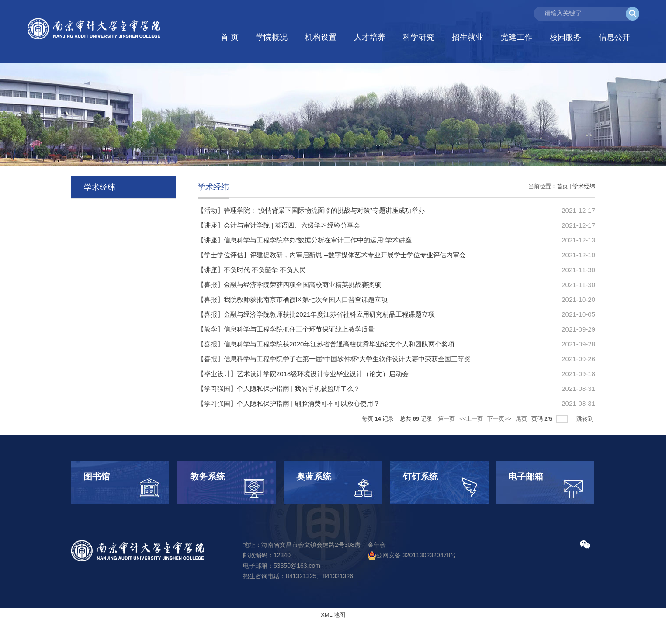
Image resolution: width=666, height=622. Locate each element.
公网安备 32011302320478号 (412, 555)
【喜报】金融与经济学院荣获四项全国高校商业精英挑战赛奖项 (289, 284)
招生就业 (467, 37)
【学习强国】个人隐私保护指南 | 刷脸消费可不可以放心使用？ (289, 403)
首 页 (230, 37)
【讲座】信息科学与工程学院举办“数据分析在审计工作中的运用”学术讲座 (305, 240)
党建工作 (516, 37)
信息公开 (614, 37)
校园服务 (565, 37)
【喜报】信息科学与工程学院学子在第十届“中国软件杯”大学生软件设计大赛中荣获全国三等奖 (334, 359)
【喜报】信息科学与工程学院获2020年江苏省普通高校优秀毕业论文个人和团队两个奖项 (326, 344)
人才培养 (369, 37)
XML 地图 (333, 615)
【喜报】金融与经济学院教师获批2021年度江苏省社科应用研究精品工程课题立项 (316, 314)
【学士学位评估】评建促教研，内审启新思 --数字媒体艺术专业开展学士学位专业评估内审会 (332, 255)
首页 (562, 186)
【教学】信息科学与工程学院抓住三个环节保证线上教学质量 (286, 329)
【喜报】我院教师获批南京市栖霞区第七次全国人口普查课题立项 (293, 299)
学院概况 (272, 37)
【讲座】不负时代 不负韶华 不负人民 (252, 269)
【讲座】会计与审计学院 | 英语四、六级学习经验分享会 (279, 225)
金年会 (377, 544)
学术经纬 (583, 186)
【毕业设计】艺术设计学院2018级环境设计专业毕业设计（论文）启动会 (303, 373)
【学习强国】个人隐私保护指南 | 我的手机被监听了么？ (279, 388)
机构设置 (320, 37)
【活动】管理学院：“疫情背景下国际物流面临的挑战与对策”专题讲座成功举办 (311, 210)
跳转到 (585, 418)
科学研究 (418, 37)
